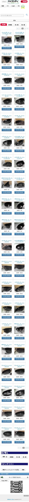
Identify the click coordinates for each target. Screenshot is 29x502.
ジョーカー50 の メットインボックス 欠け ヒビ (7, 33)
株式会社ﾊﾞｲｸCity (10, 499)
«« (17, 28)
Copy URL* (4, 481)
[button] (4, 456)
